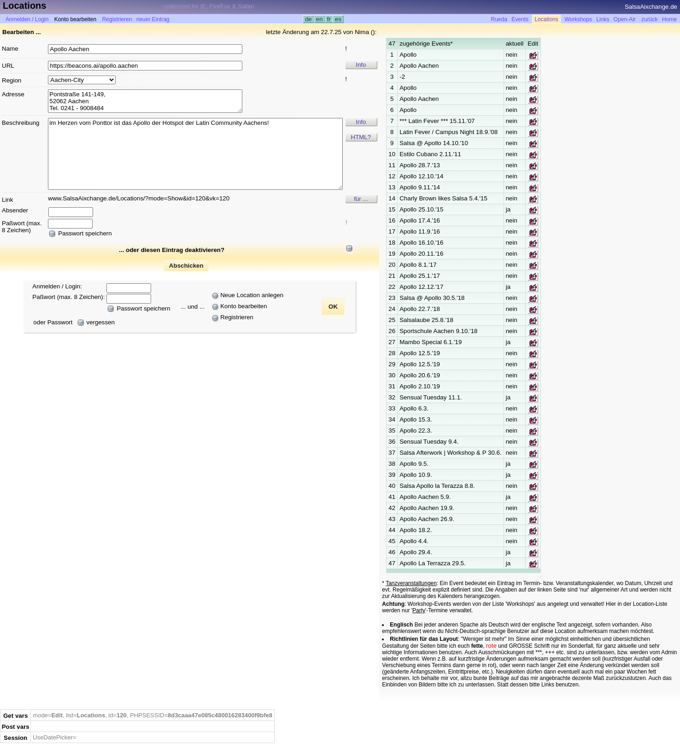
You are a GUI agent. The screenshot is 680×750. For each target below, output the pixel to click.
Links (602, 19)
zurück (649, 19)
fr (329, 19)
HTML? (361, 137)
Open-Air (625, 19)
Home (669, 19)
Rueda (499, 19)
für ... (361, 198)
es (338, 19)
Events (519, 19)
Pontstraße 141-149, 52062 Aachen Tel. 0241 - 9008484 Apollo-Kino (145, 101)
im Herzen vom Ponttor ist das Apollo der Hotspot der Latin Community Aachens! (195, 154)
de (308, 19)
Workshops (578, 19)
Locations (546, 19)
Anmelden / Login (27, 19)
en (319, 19)
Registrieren (117, 19)
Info (361, 64)
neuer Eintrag (153, 19)
